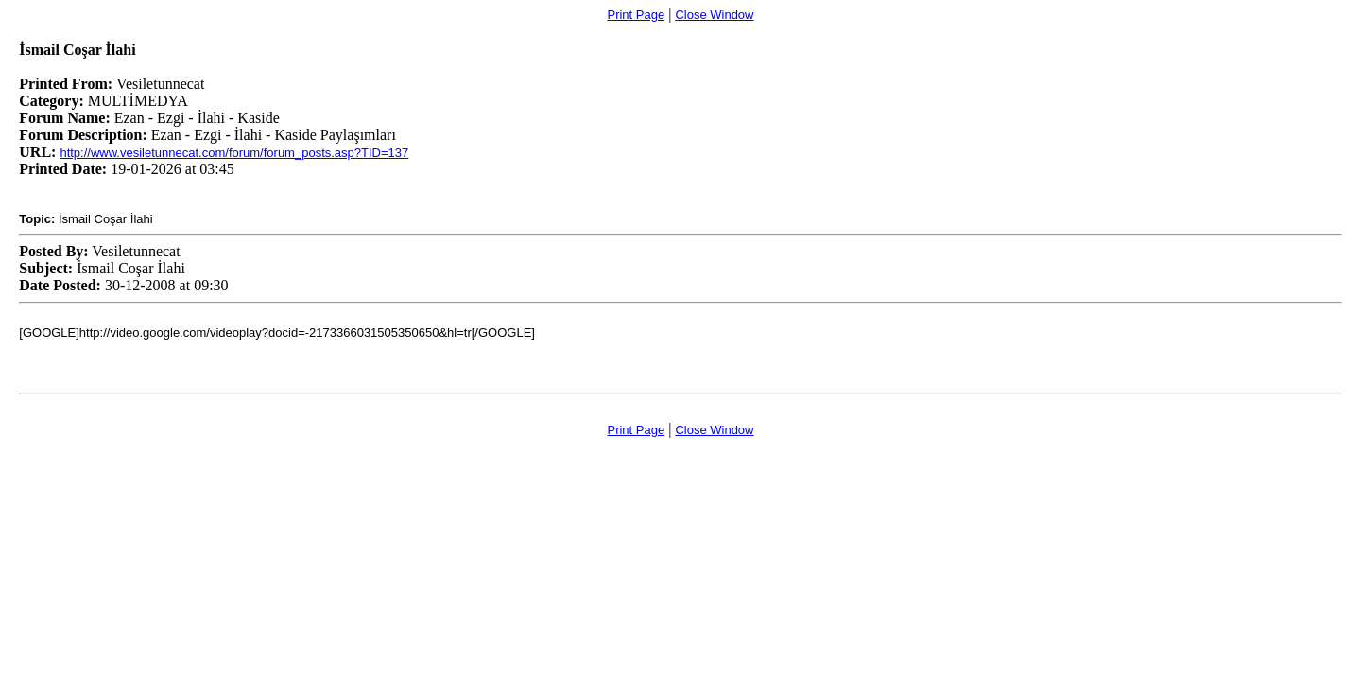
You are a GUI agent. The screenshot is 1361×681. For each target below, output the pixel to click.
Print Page (635, 15)
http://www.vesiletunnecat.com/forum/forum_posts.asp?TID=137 (234, 153)
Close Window (714, 15)
